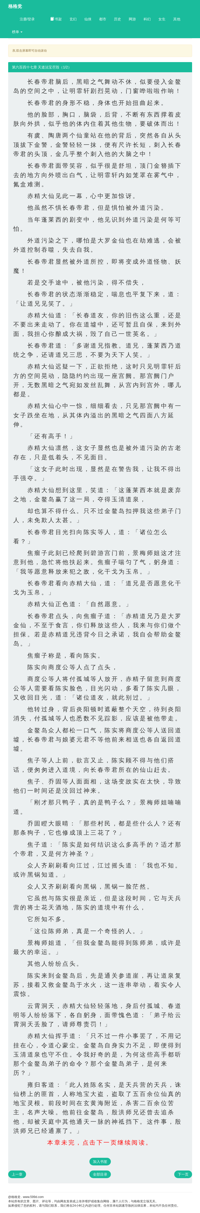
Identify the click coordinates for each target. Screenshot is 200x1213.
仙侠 (87, 19)
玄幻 (73, 19)
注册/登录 (27, 19)
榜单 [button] (17, 32)
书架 (56, 19)
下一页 (183, 1174)
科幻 (147, 19)
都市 (102, 19)
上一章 (17, 1174)
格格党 (15, 6)
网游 (132, 19)
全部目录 (100, 1174)
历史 (117, 19)
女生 (162, 19)
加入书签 (100, 1162)
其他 (176, 19)
